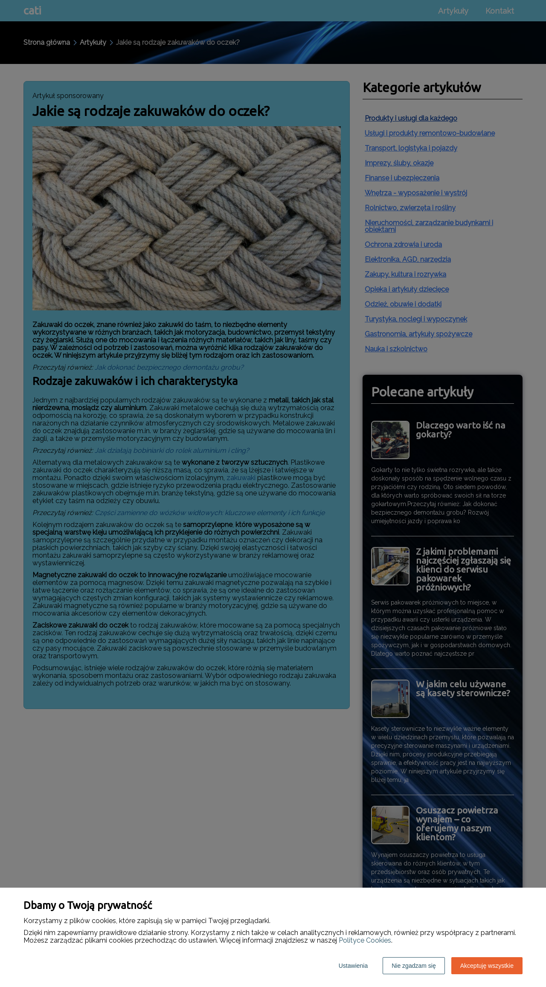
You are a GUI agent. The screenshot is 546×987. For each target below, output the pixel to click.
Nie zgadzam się (414, 965)
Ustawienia (353, 965)
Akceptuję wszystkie (487, 965)
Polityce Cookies (365, 940)
